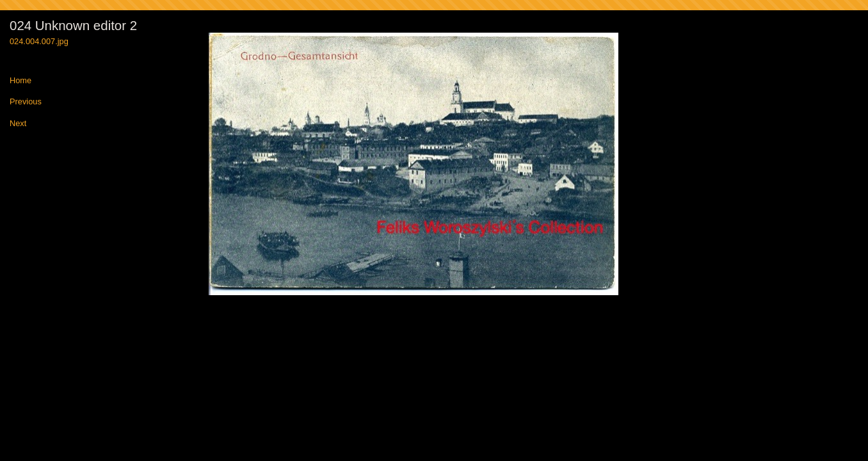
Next (18, 124)
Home (20, 81)
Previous (26, 102)
